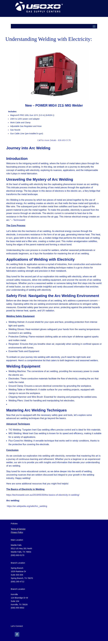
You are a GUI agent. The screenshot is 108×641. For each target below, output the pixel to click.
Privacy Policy (17, 532)
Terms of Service (18, 529)
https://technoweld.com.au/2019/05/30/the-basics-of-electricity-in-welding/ (42, 495)
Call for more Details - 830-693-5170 (54, 140)
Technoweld (19, 220)
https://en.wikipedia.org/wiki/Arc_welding (27, 506)
